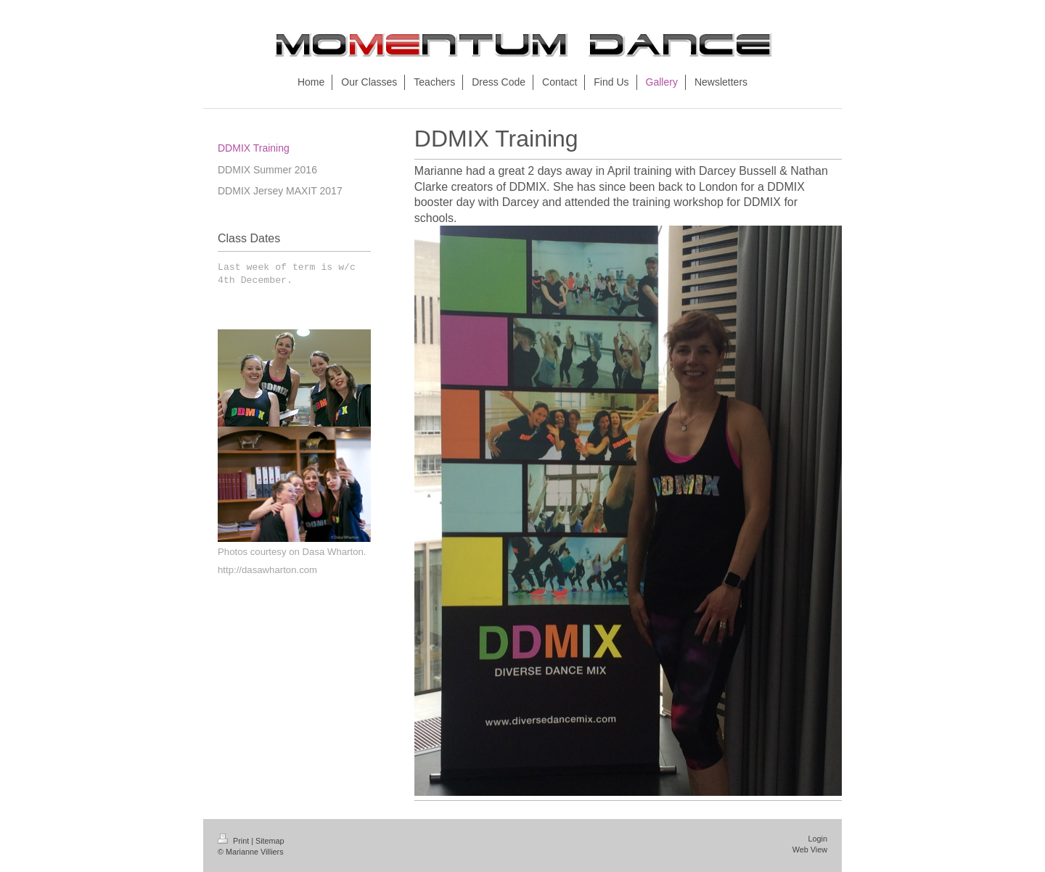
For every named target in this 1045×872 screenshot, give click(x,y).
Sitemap (269, 840)
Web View (809, 849)
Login (817, 838)
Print (234, 840)
